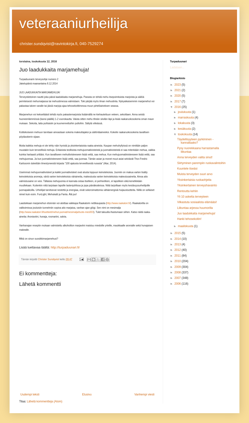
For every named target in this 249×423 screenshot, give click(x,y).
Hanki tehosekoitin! (189, 219)
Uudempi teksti (29, 394)
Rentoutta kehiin (187, 191)
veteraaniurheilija (73, 23)
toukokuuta (185, 134)
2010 (178, 261)
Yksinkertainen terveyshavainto (197, 185)
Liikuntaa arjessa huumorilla (195, 208)
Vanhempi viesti (144, 394)
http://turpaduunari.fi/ (65, 247)
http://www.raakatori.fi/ (118, 203)
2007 (178, 278)
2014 (178, 239)
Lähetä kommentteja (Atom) (44, 401)
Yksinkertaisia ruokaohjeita (194, 180)
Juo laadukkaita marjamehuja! (196, 213)
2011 (178, 255)
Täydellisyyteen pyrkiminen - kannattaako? (195, 141)
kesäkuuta (185, 128)
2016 (178, 107)
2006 (178, 283)
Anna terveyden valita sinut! (194, 157)
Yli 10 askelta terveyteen (193, 196)
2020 (178, 95)
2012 (178, 250)
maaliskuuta (186, 226)
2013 (178, 244)
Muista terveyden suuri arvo (194, 174)
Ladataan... (177, 67)
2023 (178, 84)
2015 (178, 233)
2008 (178, 272)
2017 (178, 101)
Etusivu (86, 394)
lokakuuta (184, 123)
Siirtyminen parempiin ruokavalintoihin (201, 163)
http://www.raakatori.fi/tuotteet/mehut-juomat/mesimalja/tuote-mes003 (56, 212)
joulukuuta (185, 112)
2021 (178, 90)
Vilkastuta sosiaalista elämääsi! (197, 202)
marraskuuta (186, 117)
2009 (178, 267)
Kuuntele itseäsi (187, 168)
